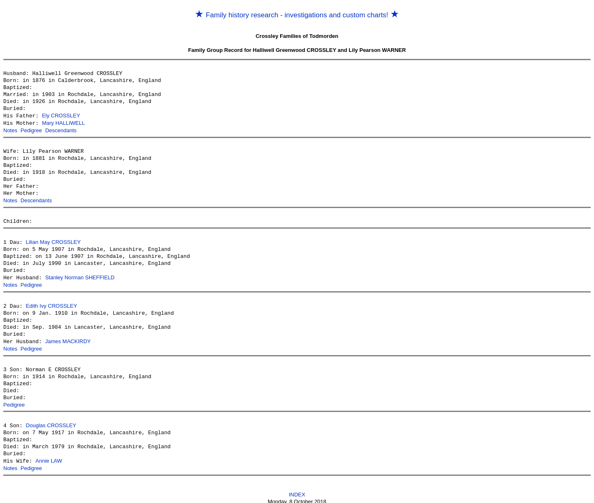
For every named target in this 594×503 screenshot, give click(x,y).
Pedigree (31, 129)
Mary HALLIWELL (63, 122)
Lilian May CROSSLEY (53, 240)
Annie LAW (48, 456)
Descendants (61, 129)
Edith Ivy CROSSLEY (51, 303)
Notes (10, 129)
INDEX (297, 489)
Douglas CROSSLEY (51, 421)
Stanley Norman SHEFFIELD (79, 275)
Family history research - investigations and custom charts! (297, 15)
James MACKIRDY (68, 338)
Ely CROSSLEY (61, 115)
